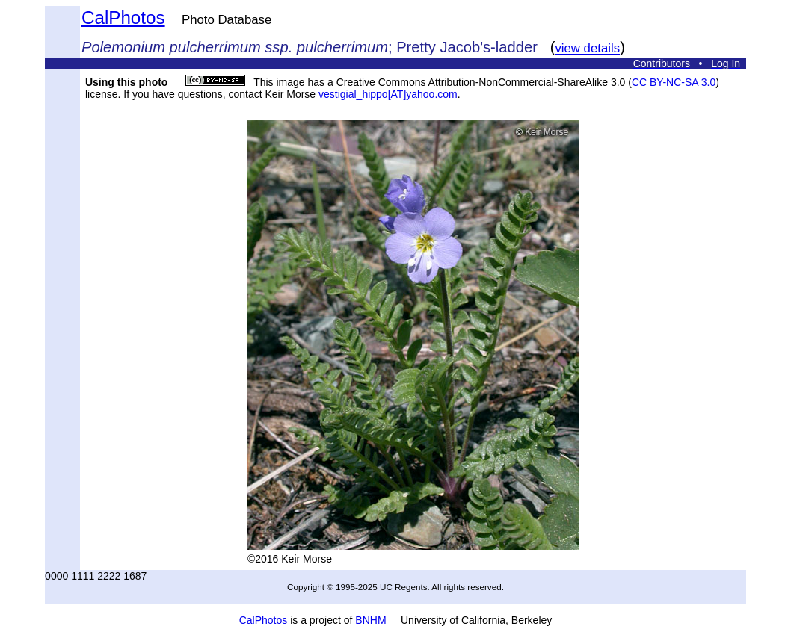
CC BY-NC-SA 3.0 (673, 82)
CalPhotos (123, 17)
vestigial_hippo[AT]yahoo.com (388, 94)
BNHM (370, 620)
